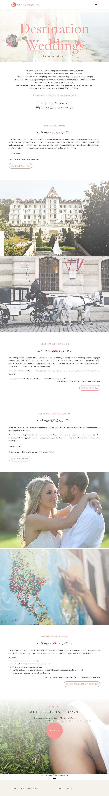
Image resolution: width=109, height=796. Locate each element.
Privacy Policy (69, 788)
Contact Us (54, 731)
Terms (60, 788)
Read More (15, 154)
